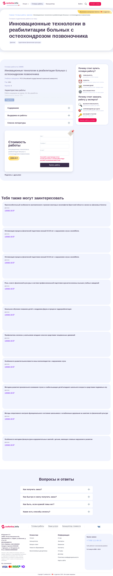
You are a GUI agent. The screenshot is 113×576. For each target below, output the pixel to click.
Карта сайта (62, 560)
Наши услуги (53, 526)
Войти (77, 4)
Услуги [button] (25, 4)
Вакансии (61, 544)
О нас (60, 538)
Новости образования (37, 547)
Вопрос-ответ (34, 544)
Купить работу (54, 165)
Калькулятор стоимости (71, 526)
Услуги (32, 538)
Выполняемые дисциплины (38, 551)
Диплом (29, 15)
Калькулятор (50, 4)
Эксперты (61, 541)
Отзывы (60, 551)
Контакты (61, 547)
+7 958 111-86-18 (94, 540)
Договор (60, 554)
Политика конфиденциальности (68, 557)
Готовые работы (37, 4)
